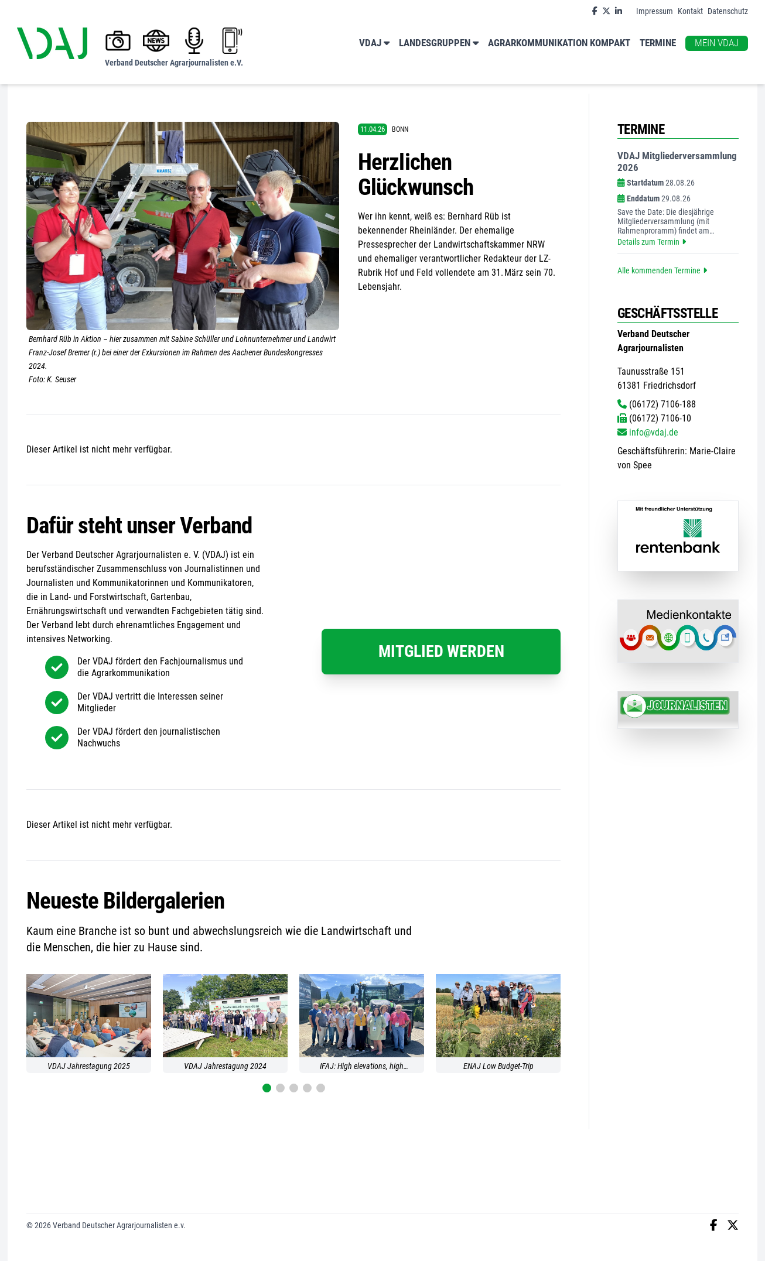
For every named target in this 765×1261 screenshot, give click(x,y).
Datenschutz (728, 11)
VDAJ (374, 43)
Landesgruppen (439, 43)
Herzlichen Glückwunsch (415, 175)
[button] (266, 1088)
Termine (658, 43)
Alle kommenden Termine (662, 270)
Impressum (654, 11)
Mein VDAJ (717, 43)
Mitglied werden (441, 651)
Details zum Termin (651, 241)
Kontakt (690, 11)
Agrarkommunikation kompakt (559, 43)
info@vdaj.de (647, 432)
